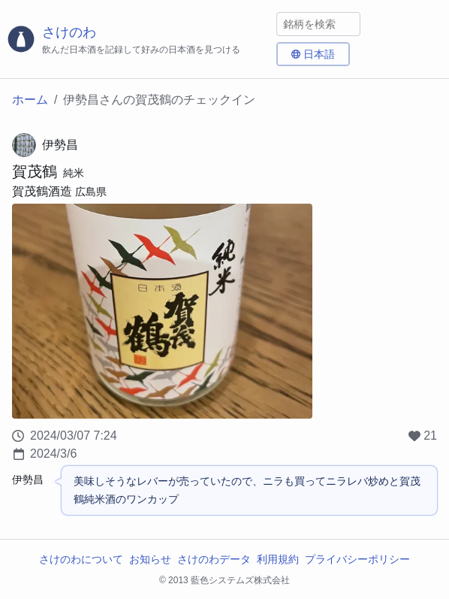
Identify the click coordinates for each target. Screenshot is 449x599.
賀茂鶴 (34, 171)
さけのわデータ (214, 559)
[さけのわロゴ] (138, 39)
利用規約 (278, 559)
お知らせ (150, 559)
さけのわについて (81, 559)
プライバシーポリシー (357, 559)
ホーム (30, 99)
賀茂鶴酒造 (42, 191)
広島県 (91, 192)
